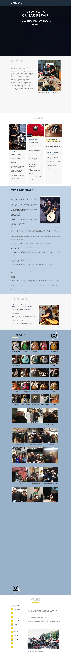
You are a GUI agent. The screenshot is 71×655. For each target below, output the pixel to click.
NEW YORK (16, 2)
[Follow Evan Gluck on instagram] (54, 335)
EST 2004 (35, 24)
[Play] (12, 609)
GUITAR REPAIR (18, 3)
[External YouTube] (23, 101)
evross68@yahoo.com (26, 306)
